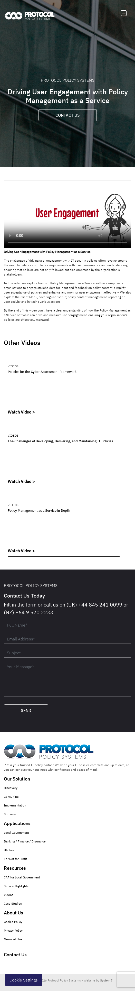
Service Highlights (16, 886)
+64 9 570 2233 (34, 612)
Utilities (9, 850)
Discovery (10, 788)
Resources (15, 868)
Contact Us (67, 115)
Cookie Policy (13, 922)
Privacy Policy (13, 930)
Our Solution (17, 779)
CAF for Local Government (22, 877)
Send (26, 710)
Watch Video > (21, 412)
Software (10, 814)
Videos (8, 895)
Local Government (16, 832)
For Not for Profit (15, 859)
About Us (13, 913)
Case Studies (13, 903)
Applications (17, 823)
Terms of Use (13, 939)
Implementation (15, 805)
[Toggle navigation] (124, 13)
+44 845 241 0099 (100, 604)
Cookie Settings (23, 980)
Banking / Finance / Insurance (25, 841)
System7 (106, 980)
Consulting (11, 797)
